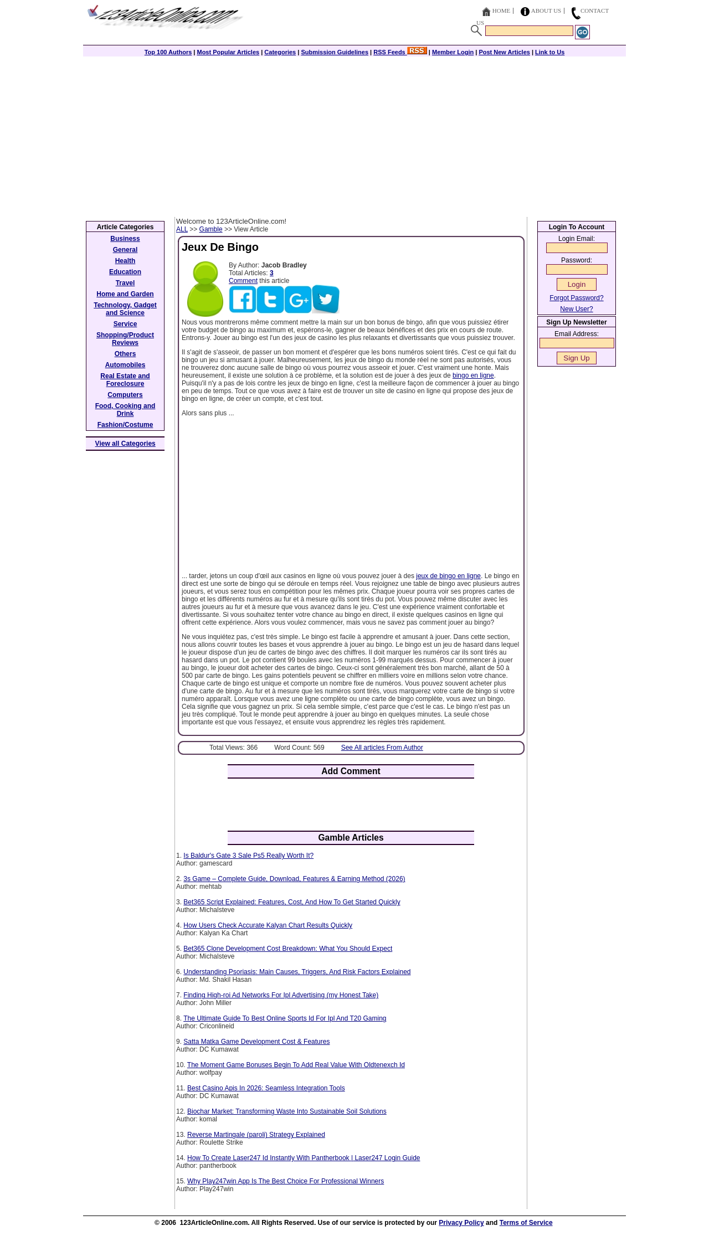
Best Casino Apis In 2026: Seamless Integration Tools (266, 1088)
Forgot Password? (576, 298)
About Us (546, 10)
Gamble (211, 229)
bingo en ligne (473, 375)
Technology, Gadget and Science (125, 309)
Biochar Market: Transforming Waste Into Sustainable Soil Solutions (287, 1111)
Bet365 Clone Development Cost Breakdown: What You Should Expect (287, 948)
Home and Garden (124, 294)
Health (125, 261)
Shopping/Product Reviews (125, 339)
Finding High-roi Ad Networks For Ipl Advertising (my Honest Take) (280, 995)
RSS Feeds (400, 52)
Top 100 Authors (168, 52)
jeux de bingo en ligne (448, 576)
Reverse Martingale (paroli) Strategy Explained (256, 1135)
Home (501, 10)
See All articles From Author (382, 747)
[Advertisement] (354, 134)
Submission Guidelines (334, 52)
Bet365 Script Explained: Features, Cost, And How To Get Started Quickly (291, 902)
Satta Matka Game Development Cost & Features (256, 1042)
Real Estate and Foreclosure (125, 380)
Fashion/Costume (125, 425)
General (125, 250)
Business (125, 239)
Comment (243, 281)
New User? (576, 309)
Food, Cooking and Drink (125, 410)
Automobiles (125, 365)
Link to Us (549, 52)
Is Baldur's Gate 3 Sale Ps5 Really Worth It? (248, 855)
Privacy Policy (461, 1223)
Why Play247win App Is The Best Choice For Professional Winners (285, 1181)
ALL (182, 229)
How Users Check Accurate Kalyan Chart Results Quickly (267, 925)
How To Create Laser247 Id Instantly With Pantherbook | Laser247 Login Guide (303, 1158)
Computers (124, 395)
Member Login (453, 52)
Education (125, 272)
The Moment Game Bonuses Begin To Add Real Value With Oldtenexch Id (296, 1065)
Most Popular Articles (228, 52)
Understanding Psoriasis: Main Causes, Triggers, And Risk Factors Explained (296, 972)
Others (125, 354)
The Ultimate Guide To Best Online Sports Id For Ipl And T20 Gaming (284, 1018)
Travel (125, 283)
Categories (280, 52)
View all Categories (125, 443)
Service (125, 324)
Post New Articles (504, 52)
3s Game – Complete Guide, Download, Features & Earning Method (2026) (294, 879)
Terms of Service (526, 1223)
